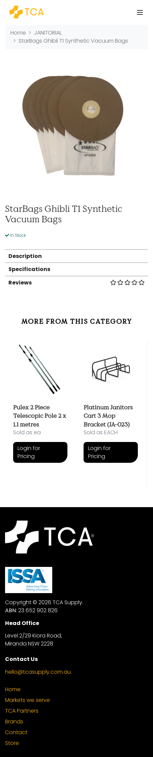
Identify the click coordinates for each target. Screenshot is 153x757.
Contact (16, 732)
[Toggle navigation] (140, 12)
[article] (40, 408)
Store (12, 743)
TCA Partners (21, 711)
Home (13, 689)
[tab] (76, 255)
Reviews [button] (76, 282)
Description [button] (25, 256)
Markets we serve (27, 700)
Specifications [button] (29, 269)
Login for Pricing (29, 452)
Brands (14, 721)
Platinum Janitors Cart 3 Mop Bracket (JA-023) (108, 415)
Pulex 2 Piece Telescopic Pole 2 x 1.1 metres (39, 415)
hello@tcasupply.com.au (38, 672)
